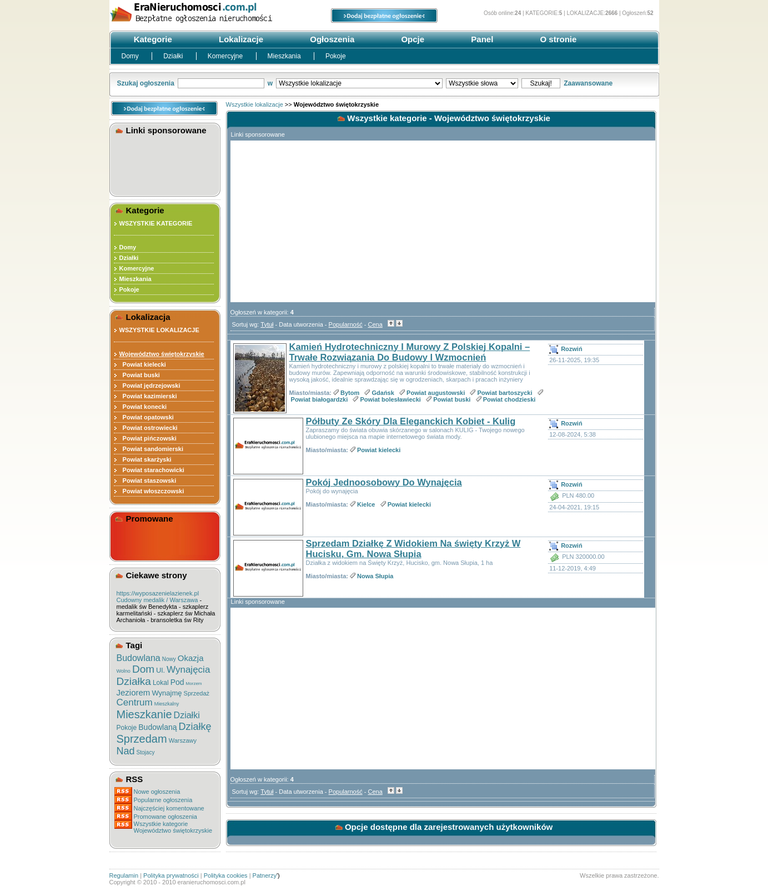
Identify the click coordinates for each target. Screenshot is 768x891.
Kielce (366, 504)
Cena (375, 324)
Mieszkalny (166, 704)
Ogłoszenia (331, 39)
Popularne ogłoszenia (163, 800)
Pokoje (335, 56)
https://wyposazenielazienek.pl (158, 593)
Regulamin (124, 875)
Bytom (349, 392)
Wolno (123, 671)
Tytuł (266, 324)
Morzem (194, 683)
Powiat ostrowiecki (148, 427)
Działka (134, 681)
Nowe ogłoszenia (157, 791)
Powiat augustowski (435, 392)
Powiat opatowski (146, 417)
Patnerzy (265, 875)
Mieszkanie (144, 714)
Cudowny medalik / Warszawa (157, 600)
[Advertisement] (167, 163)
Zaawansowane (588, 83)
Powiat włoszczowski (151, 491)
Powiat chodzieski (509, 399)
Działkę (195, 726)
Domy (131, 56)
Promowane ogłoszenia (165, 816)
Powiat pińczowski (148, 438)
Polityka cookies (226, 875)
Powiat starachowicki (151, 470)
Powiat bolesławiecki (390, 399)
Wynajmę (167, 693)
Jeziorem (133, 692)
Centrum (135, 702)
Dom (143, 669)
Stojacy (146, 752)
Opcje (411, 39)
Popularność (346, 324)
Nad (126, 751)
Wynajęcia (188, 669)
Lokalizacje (240, 39)
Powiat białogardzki (319, 399)
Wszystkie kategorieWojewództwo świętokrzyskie (173, 827)
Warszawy (183, 740)
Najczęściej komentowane (169, 808)
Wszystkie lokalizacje (254, 104)
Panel (481, 39)
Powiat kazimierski (148, 396)
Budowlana (138, 658)
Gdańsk (383, 392)
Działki (174, 56)
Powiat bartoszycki (504, 392)
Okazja (191, 658)
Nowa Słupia (375, 576)
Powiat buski (139, 375)
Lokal (161, 683)
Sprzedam (142, 739)
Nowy (169, 659)
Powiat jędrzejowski (149, 385)
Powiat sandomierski (151, 449)
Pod (177, 682)
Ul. (160, 670)
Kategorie (152, 39)
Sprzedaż (196, 693)
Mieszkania (285, 56)
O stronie (557, 39)
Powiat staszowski (148, 480)
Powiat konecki (143, 406)
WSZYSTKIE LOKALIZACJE (159, 330)
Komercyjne (226, 56)
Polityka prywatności (171, 875)
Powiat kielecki (142, 364)
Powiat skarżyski (145, 459)
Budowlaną (157, 727)
